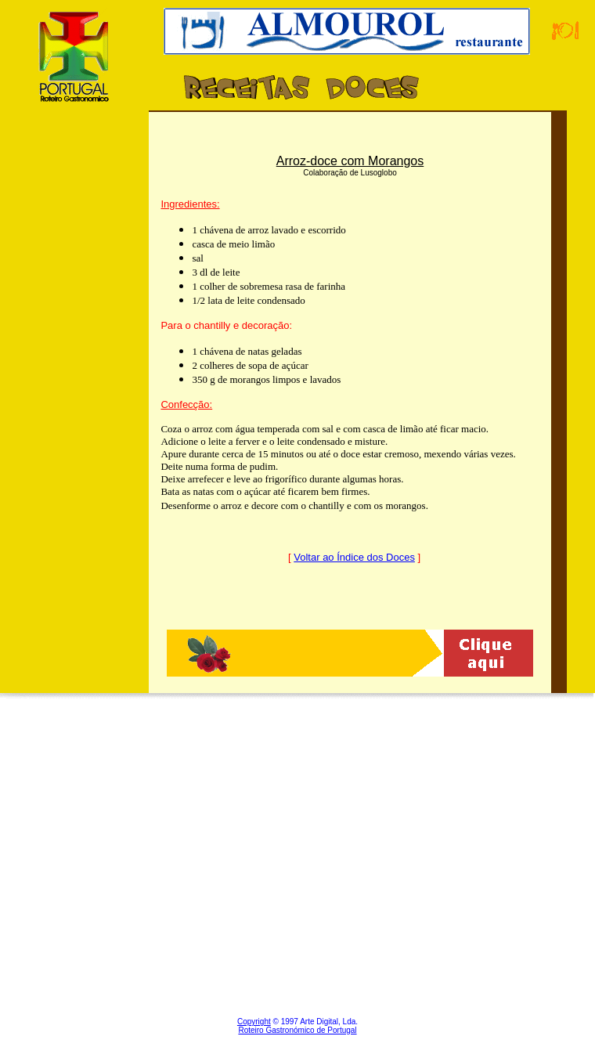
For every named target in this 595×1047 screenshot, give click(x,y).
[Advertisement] (74, 417)
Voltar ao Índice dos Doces (354, 557)
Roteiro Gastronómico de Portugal (297, 1030)
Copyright (254, 1021)
